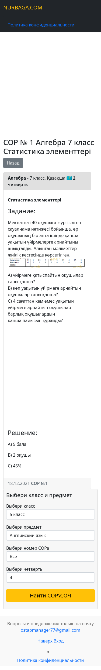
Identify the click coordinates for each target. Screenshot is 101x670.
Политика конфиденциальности (41, 25)
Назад (13, 163)
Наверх (45, 641)
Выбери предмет (23, 527)
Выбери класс (20, 506)
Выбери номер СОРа (27, 548)
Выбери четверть (24, 569)
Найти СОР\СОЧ (50, 595)
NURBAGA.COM (22, 7)
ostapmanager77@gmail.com (51, 630)
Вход (59, 641)
